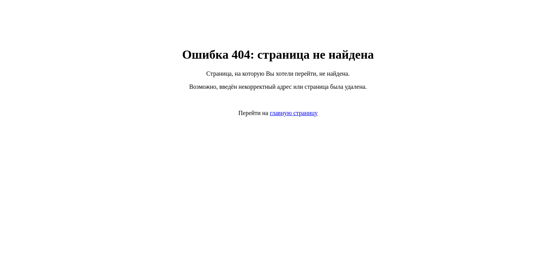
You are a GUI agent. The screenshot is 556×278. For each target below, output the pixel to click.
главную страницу (294, 113)
